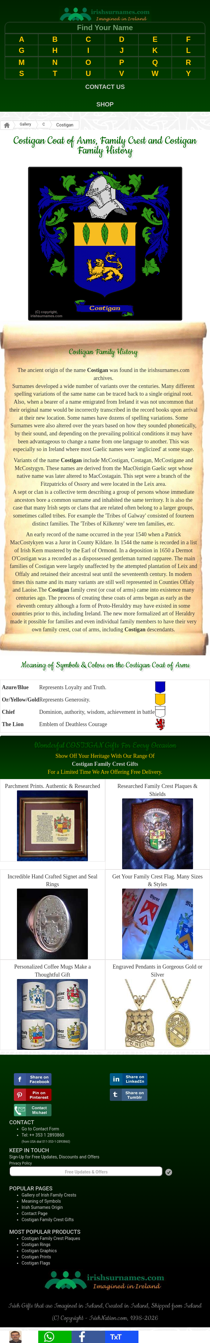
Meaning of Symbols (41, 1201)
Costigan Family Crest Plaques (51, 1238)
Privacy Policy (20, 1163)
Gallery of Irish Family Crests (49, 1195)
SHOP (104, 104)
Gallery (25, 124)
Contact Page (34, 1213)
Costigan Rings (36, 1244)
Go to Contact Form (40, 1128)
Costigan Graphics (39, 1250)
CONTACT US (105, 86)
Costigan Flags (36, 1263)
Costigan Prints (36, 1256)
